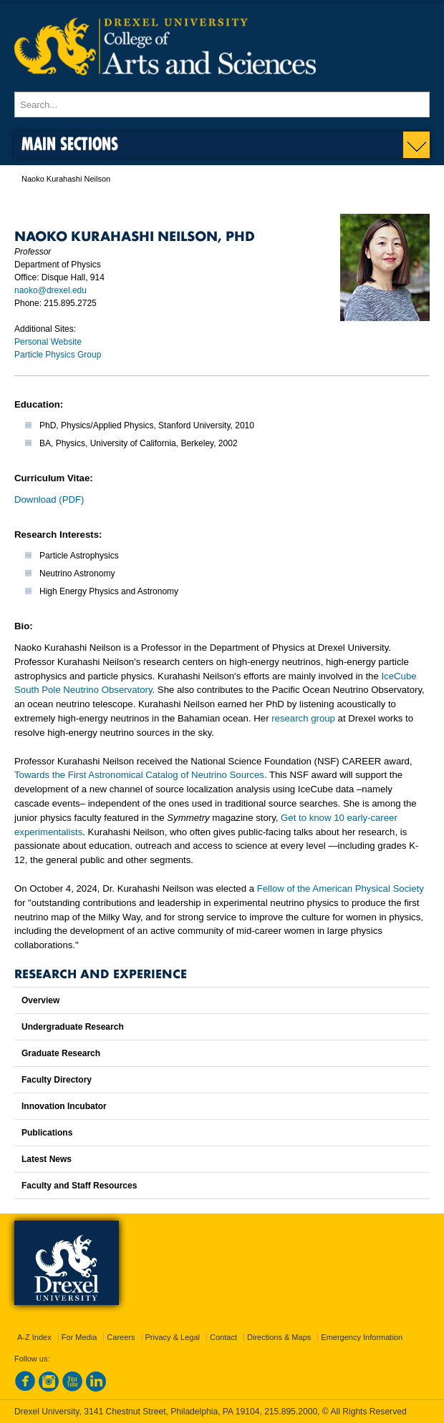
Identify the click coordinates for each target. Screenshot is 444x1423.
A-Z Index (34, 1337)
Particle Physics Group (57, 355)
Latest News (46, 1159)
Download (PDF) (49, 499)
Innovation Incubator (64, 1106)
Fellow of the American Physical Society (340, 888)
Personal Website (48, 342)
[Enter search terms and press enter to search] (222, 104)
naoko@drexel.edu (50, 290)
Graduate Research (60, 1053)
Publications (46, 1133)
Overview (40, 1000)
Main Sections (69, 143)
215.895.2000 (290, 1412)
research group (303, 718)
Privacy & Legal (172, 1337)
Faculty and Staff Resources (79, 1186)
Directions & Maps (279, 1337)
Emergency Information (361, 1337)
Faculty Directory (56, 1080)
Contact (223, 1337)
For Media (79, 1337)
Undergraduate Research (72, 1027)
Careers (121, 1337)
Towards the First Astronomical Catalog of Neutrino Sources (139, 774)
